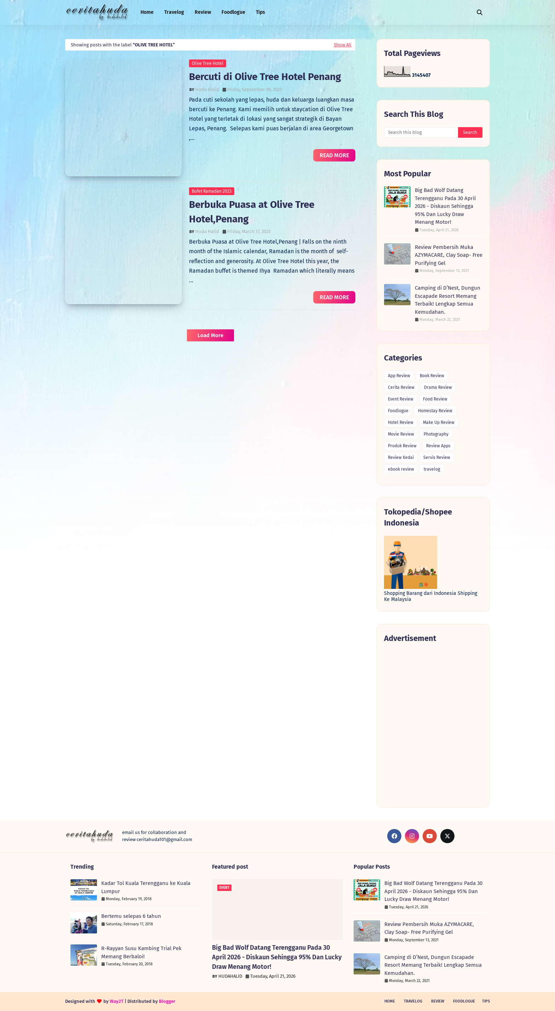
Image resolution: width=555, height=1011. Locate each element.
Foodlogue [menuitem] (233, 12)
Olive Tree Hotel (207, 63)
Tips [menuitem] (260, 12)
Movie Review (401, 434)
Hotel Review (400, 422)
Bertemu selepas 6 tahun (131, 916)
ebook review (401, 469)
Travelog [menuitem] (174, 12)
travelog (432, 469)
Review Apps (438, 445)
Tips (486, 1001)
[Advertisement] (433, 724)
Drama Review (438, 387)
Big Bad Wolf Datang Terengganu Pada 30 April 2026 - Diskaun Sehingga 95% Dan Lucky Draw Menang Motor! (445, 206)
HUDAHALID (230, 976)
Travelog (413, 1001)
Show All (342, 44)
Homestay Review (435, 410)
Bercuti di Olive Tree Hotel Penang (265, 77)
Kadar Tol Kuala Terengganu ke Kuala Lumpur (145, 887)
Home (389, 1001)
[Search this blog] (421, 132)
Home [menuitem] (147, 12)
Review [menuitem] (203, 12)
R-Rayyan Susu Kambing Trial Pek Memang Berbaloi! (141, 952)
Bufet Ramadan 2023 (211, 191)
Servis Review (436, 457)
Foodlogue (398, 410)
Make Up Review (438, 422)
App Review (399, 375)
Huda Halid (207, 89)
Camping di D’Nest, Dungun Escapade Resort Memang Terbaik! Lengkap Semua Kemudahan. (447, 300)
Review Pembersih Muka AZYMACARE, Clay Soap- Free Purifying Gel (448, 255)
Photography (436, 434)
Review (437, 1001)
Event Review (400, 399)
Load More (210, 335)
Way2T (117, 1001)
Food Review (435, 399)
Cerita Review (401, 387)
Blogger (167, 1001)
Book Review (432, 375)
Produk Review (402, 445)
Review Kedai (401, 457)
